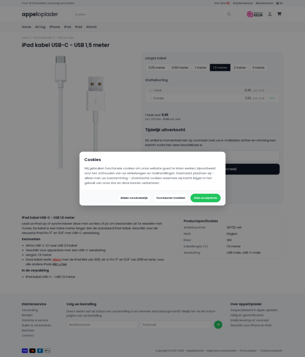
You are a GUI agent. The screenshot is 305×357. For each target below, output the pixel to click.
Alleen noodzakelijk (134, 198)
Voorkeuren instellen (170, 198)
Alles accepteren (205, 198)
